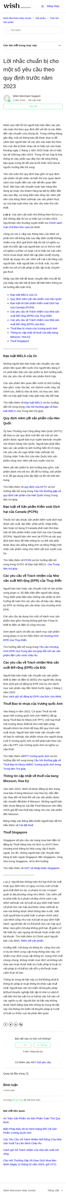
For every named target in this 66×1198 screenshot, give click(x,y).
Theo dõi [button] (33, 106)
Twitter (10, 1024)
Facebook (5, 1024)
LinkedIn (16, 1024)
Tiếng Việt (54, 1190)
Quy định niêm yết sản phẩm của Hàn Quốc (36, 298)
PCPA (27, 560)
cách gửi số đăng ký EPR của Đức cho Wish (34, 696)
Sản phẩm (40, 18)
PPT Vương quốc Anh (37, 756)
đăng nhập (17, 1100)
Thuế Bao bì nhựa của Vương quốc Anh (33, 328)
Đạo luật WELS (33, 402)
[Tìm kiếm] (33, 30)
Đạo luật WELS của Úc (23, 294)
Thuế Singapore (19, 341)
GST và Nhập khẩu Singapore (41, 868)
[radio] (23, 1045)
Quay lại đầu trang (16, 1073)
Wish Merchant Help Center (17, 18)
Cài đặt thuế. (26, 825)
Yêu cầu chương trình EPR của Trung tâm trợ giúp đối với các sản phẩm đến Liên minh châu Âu (32, 651)
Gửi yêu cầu (44, 1062)
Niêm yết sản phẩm (32, 940)
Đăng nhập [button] (53, 6)
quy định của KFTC (36, 486)
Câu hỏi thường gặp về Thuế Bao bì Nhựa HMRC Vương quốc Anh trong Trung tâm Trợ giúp (32, 764)
